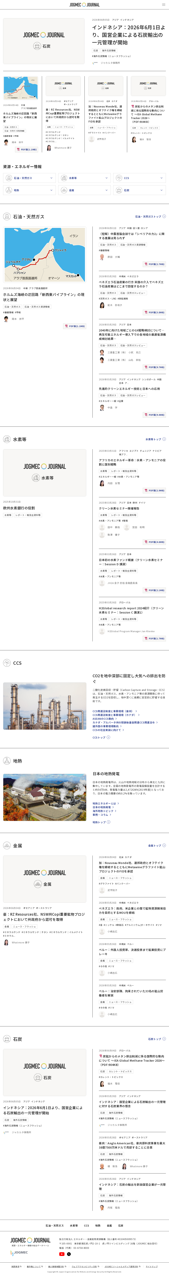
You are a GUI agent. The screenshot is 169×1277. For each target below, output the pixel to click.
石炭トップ (154, 1039)
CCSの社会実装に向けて (107, 730)
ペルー (130, 944)
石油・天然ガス (11, 127)
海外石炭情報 (109, 50)
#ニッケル (109, 924)
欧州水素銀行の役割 (19, 507)
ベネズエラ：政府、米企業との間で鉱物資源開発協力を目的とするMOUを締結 (132, 910)
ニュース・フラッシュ (64, 127)
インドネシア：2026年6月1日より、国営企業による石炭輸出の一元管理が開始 (129, 34)
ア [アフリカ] (126, 383)
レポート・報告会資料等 (28, 515)
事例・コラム (100, 815)
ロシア (144, 228)
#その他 (103, 966)
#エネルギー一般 (107, 401)
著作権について (35, 1266)
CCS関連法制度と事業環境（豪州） (113, 711)
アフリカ (123, 450)
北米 (108, 101)
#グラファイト (94, 132)
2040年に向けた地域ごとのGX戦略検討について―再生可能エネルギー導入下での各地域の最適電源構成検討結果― (132, 334)
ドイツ (142, 502)
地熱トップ (99, 822)
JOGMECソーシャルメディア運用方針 (123, 1266)
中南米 (122, 276)
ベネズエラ (133, 276)
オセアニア (69, 101)
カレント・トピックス (149, 128)
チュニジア (145, 450)
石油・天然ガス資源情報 (15, 131)
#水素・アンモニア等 (128, 476)
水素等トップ (153, 439)
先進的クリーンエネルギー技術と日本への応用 (129, 389)
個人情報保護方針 (57, 1266)
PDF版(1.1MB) (27, 150)
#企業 (120, 401)
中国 (129, 228)
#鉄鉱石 (120, 924)
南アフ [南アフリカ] (122, 454)
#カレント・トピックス (141, 133)
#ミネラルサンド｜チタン (57, 135)
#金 (100, 924)
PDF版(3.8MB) (155, 313)
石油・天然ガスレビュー (133, 292)
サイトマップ (152, 1266)
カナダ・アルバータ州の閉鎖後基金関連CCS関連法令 (124, 722)
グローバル (154, 101)
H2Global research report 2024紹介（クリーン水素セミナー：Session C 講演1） (131, 610)
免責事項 (16, 1266)
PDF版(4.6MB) (155, 542)
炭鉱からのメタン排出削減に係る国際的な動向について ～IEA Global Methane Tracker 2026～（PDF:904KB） (148, 114)
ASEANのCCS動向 (103, 718)
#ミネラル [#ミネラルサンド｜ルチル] (50, 141)
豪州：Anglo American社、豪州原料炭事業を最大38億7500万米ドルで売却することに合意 (132, 1145)
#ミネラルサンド (53, 132)
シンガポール (149, 379)
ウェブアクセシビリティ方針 (85, 1266)
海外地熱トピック (103, 811)
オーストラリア (70, 104)
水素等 (8, 515)
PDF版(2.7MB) (155, 265)
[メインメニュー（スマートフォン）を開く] (163, 4)
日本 (129, 324)
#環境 (125, 520)
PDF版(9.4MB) (155, 415)
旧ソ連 (136, 228)
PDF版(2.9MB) (155, 491)
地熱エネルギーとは (104, 803)
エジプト (134, 450)
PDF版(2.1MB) (155, 591)
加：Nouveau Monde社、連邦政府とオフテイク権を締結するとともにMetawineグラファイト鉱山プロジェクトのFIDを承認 (105, 113)
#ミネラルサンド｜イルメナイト (60, 138)
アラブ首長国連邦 (29, 108)
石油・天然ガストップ (148, 216)
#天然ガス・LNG (107, 298)
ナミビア (157, 450)
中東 (23, 105)
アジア (115, 19)
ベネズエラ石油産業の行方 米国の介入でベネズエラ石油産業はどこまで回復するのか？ (131, 284)
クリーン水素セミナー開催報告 (119, 508)
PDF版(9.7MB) (155, 368)
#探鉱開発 (123, 298)
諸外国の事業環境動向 (106, 726)
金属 (49, 127)
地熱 (97, 1225)
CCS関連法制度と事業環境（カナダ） (115, 715)
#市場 (16, 136)
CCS (86, 1225)
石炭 (95, 50)
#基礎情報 (7, 136)
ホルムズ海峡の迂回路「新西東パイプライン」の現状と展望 (20, 117)
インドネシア (127, 19)
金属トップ (154, 845)
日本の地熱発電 (102, 807)
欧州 (135, 502)
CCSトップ (99, 737)
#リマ (159, 924)
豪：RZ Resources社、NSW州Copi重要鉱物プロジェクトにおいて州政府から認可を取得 (63, 115)
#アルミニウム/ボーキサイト (140, 924)
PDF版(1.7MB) (155, 639)
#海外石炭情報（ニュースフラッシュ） (112, 56)
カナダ (114, 101)
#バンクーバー (109, 132)
